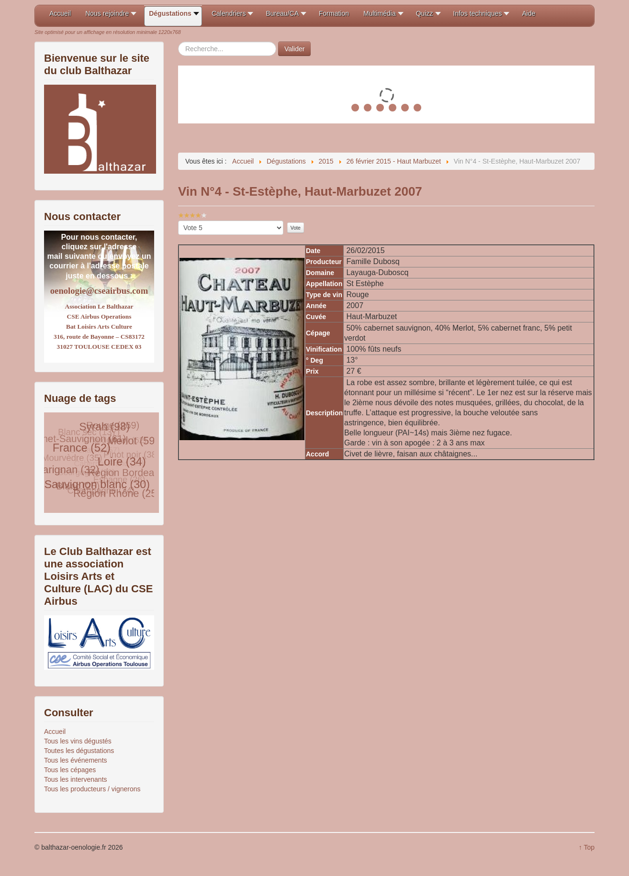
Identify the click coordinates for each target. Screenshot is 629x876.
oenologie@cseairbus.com (99, 291)
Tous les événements (75, 760)
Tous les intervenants (75, 779)
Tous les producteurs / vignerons (92, 789)
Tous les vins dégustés (78, 741)
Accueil (55, 731)
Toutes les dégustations (79, 750)
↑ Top (587, 847)
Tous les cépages (70, 770)
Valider (294, 49)
